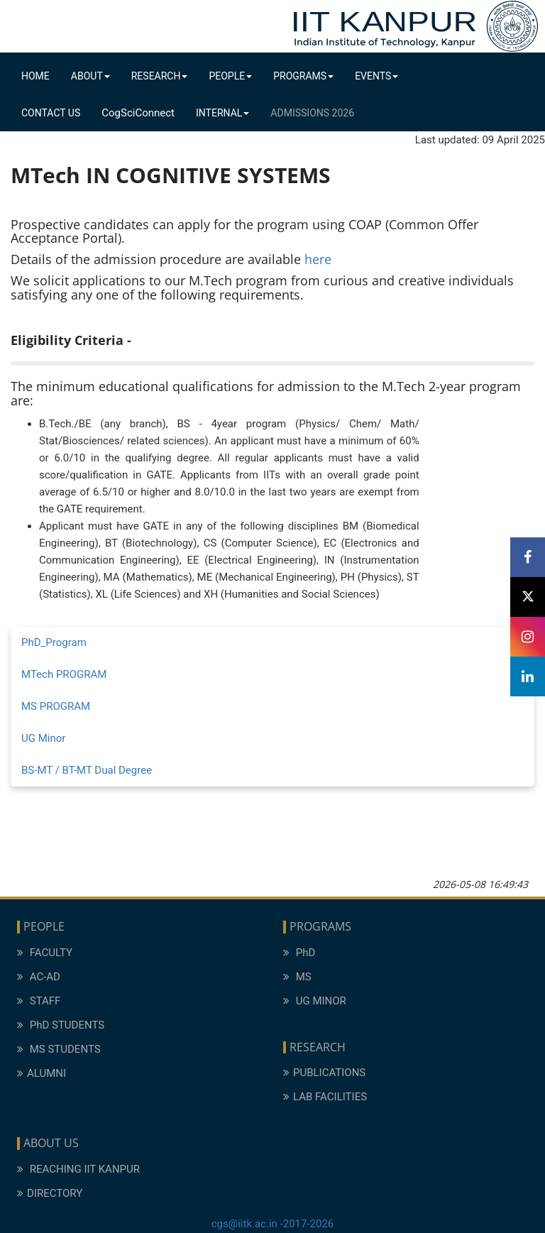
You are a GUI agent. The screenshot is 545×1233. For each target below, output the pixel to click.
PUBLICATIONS (324, 1072)
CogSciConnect (138, 112)
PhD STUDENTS (60, 1025)
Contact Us (50, 113)
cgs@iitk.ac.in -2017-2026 (272, 1223)
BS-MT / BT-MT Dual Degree (86, 770)
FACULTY (44, 952)
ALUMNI (41, 1073)
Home (35, 76)
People (230, 76)
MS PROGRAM (55, 706)
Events (376, 76)
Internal (222, 113)
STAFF (38, 1000)
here (317, 259)
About (90, 76)
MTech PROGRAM (63, 674)
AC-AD (38, 976)
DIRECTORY (49, 1193)
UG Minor (43, 738)
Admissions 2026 (312, 113)
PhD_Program (54, 642)
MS (297, 976)
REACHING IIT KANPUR (78, 1169)
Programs (303, 76)
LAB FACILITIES (325, 1096)
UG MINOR (314, 1000)
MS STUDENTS (59, 1049)
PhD (299, 952)
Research (159, 76)
